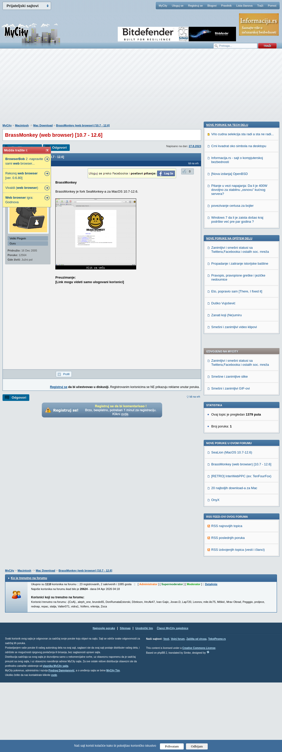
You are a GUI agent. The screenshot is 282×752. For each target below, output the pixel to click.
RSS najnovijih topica (226, 376)
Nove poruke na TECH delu (227, 417)
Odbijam (197, 746)
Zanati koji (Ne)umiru (226, 607)
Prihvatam (172, 746)
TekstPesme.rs (217, 708)
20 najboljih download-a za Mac (234, 338)
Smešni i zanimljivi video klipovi (234, 619)
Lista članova (244, 5)
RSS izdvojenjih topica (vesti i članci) (238, 400)
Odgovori (59, 147)
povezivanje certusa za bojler (232, 498)
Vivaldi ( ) (21, 188)
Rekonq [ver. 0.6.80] (21, 175)
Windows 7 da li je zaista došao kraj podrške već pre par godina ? (237, 512)
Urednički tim (144, 697)
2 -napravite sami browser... (24, 161)
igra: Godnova (19, 200)
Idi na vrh (195, 396)
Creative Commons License (198, 717)
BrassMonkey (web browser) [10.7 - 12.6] (83, 125)
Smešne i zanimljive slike (229, 227)
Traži (260, 5)
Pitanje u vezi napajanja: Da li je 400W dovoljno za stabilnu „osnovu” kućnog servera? (239, 482)
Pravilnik (226, 5)
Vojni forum (178, 708)
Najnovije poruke (104, 697)
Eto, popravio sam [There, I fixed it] (236, 583)
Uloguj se (177, 5)
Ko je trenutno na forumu (29, 647)
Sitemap (125, 697)
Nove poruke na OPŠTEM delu (229, 530)
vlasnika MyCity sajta (55, 735)
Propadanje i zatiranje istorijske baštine (239, 556)
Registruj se (195, 5)
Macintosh (22, 125)
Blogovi (212, 5)
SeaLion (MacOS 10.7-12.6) (231, 303)
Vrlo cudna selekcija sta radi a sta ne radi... (242, 426)
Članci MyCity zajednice (173, 697)
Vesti (166, 708)
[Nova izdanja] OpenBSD (229, 466)
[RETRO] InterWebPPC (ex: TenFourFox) (241, 327)
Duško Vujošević (223, 595)
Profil (66, 374)
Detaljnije (211, 653)
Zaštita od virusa (196, 708)
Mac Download (43, 125)
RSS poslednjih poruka (228, 388)
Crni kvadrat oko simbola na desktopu (238, 438)
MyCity (163, 5)
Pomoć (272, 5)
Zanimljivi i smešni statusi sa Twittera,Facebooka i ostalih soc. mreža (240, 213)
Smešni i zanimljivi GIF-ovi (230, 239)
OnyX (215, 350)
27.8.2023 (195, 146)
